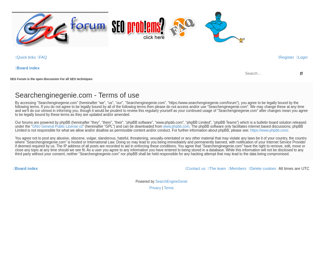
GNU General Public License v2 (57, 126)
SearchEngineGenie (172, 181)
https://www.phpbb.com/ (269, 130)
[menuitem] (42, 57)
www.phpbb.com (176, 126)
